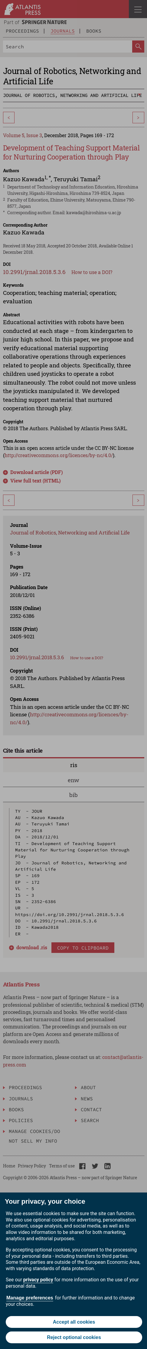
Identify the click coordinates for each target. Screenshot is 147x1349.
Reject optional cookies (74, 1337)
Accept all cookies (74, 1322)
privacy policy (38, 1280)
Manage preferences (29, 1297)
